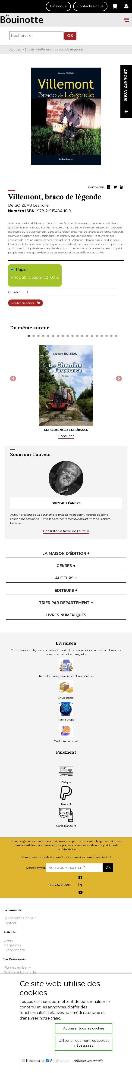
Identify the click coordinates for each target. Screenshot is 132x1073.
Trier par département (66, 603)
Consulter (66, 436)
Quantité (14, 292)
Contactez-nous (90, 6)
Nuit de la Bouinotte (19, 972)
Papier (35, 273)
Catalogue (58, 6)
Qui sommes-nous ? (19, 918)
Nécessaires (35, 1061)
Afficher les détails (88, 1061)
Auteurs (66, 578)
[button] (13, 378)
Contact (9, 923)
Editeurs (66, 590)
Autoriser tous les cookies (83, 1028)
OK (70, 36)
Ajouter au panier (25, 303)
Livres (29, 49)
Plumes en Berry (17, 967)
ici (109, 857)
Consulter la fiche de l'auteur (66, 531)
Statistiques (59, 1061)
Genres (66, 566)
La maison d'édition (66, 553)
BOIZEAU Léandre (31, 205)
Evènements (14, 950)
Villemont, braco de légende (60, 49)
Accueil (15, 49)
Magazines (12, 945)
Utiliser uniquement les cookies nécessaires (84, 1043)
